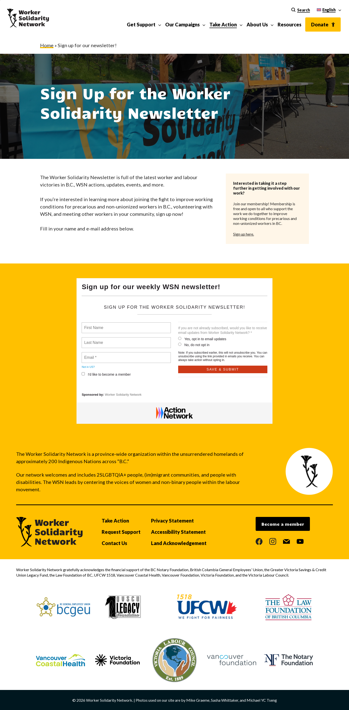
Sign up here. (243, 234)
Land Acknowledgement (179, 543)
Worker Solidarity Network (123, 394)
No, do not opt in (193, 345)
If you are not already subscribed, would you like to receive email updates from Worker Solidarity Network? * (222, 330)
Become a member (283, 524)
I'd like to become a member (106, 374)
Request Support (121, 532)
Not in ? (88, 366)
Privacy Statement (172, 521)
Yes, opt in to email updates (202, 339)
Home (47, 45)
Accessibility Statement (178, 532)
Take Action (115, 521)
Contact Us (114, 543)
